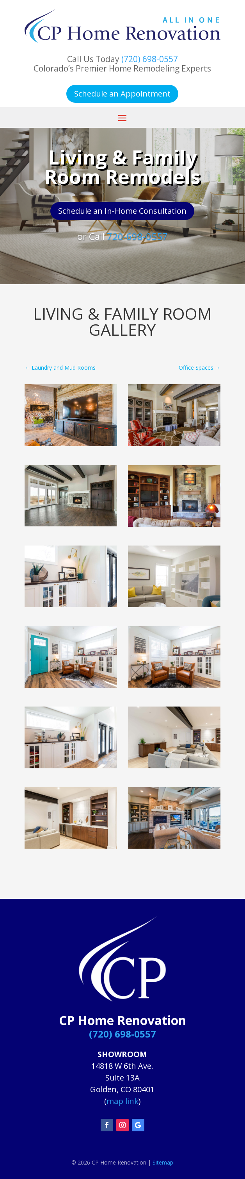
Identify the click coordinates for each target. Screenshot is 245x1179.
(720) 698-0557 (149, 59)
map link (122, 1101)
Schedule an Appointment (122, 93)
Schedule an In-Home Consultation (122, 211)
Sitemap (163, 1162)
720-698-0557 (137, 236)
